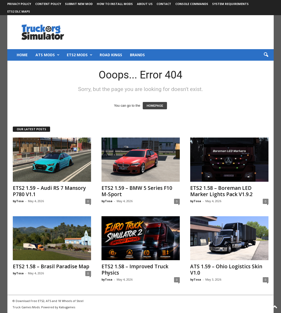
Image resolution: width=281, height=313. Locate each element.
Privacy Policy (19, 4)
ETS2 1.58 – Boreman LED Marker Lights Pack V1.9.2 (221, 191)
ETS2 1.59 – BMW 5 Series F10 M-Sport (136, 191)
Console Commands (191, 4)
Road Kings (111, 54)
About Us (145, 4)
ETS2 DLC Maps (18, 11)
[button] (266, 55)
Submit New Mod (79, 4)
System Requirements (230, 4)
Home (22, 54)
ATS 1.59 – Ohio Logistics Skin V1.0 (226, 269)
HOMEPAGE (155, 105)
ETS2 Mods (79, 55)
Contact (164, 4)
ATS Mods (47, 55)
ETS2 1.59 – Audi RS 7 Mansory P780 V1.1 (49, 191)
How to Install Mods (115, 4)
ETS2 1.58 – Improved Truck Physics (134, 269)
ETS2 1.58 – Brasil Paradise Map (51, 266)
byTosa (18, 201)
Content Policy (48, 4)
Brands (137, 54)
